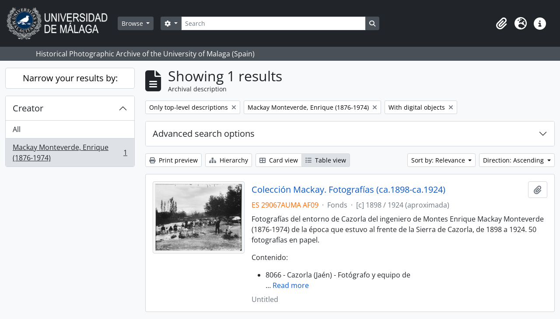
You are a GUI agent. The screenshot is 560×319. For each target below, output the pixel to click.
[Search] (273, 23)
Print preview (173, 160)
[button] (501, 23)
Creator (28, 108)
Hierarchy (228, 160)
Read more (291, 285)
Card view (278, 160)
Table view (325, 160)
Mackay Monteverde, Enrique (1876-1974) (69, 152)
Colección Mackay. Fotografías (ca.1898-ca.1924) (348, 189)
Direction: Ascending (514, 160)
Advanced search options (204, 133)
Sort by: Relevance (439, 160)
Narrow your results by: (70, 78)
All (17, 129)
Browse (133, 23)
